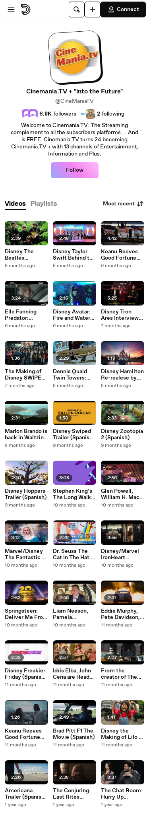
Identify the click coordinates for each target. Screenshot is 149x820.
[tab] (15, 204)
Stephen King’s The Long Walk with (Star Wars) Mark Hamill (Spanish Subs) (73, 494)
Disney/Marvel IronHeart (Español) (120, 554)
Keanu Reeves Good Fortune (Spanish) (119, 255)
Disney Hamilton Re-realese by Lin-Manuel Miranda (122, 374)
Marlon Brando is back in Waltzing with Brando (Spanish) (26, 434)
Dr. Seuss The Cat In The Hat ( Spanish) (73, 554)
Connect (123, 9)
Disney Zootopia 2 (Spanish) (122, 434)
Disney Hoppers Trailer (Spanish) (25, 494)
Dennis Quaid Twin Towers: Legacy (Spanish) (70, 374)
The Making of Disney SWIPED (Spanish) (25, 374)
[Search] (77, 9)
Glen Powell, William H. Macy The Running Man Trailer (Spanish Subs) (122, 494)
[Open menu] (11, 9)
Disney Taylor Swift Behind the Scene (74, 255)
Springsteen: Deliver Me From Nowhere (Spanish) (26, 614)
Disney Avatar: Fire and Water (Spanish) (72, 315)
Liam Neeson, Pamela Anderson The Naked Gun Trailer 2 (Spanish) (71, 614)
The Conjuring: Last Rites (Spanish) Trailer (74, 794)
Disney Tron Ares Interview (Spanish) (120, 315)
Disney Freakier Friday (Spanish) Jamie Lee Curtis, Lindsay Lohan (25, 674)
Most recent (123, 204)
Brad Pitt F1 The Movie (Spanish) (74, 734)
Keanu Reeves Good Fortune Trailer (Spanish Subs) (25, 734)
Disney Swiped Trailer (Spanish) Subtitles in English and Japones (74, 434)
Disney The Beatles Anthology (19, 255)
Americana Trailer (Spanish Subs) (25, 794)
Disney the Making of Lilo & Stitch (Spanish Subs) (121, 734)
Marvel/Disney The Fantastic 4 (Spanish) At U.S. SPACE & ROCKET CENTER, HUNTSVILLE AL (25, 554)
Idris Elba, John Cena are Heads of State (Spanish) (72, 674)
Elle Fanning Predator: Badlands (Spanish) (21, 315)
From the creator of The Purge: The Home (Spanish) (121, 674)
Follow (74, 170)
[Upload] (93, 9)
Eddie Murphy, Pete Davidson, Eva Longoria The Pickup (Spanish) (120, 614)
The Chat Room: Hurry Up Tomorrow (122, 794)
